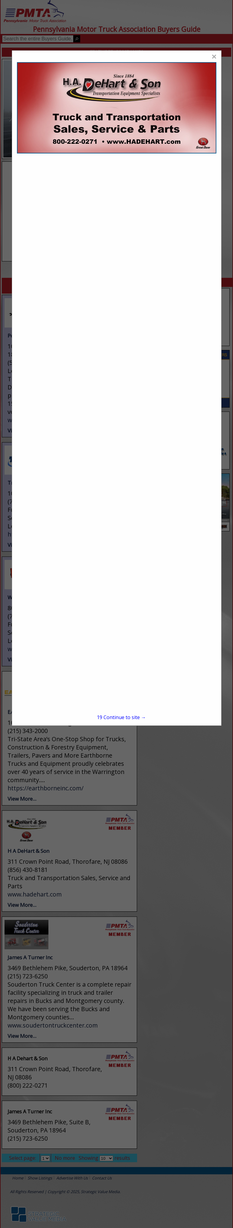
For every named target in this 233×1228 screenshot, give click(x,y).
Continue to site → (121, 717)
